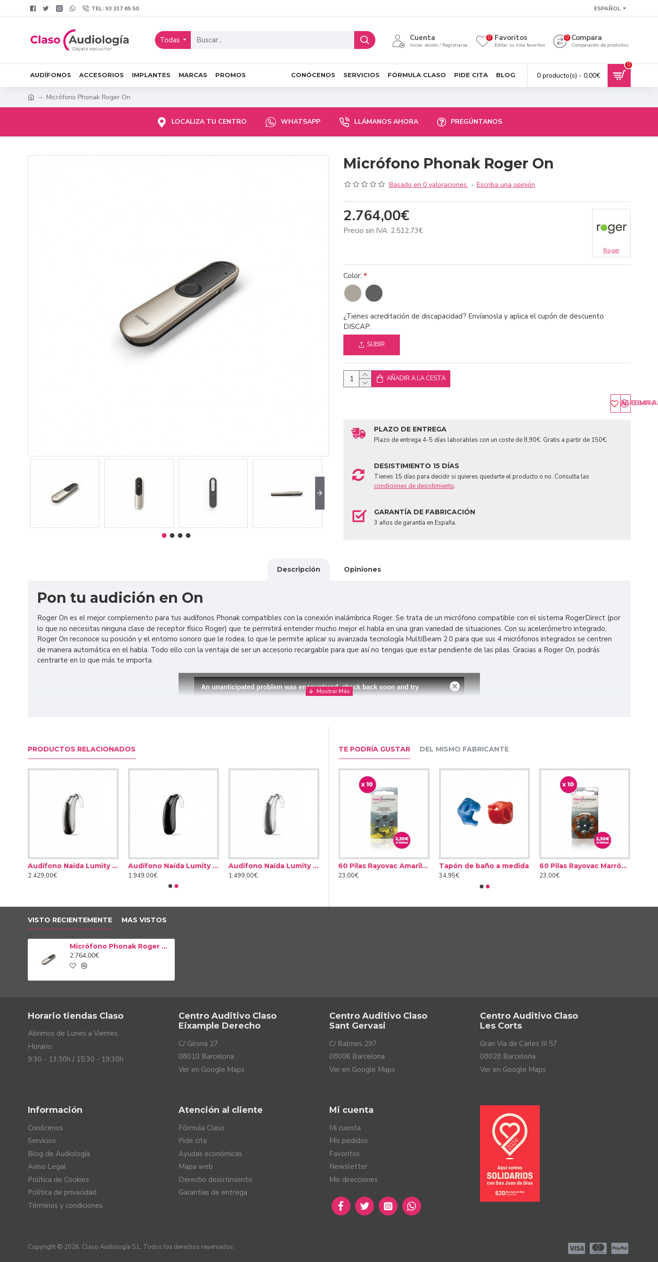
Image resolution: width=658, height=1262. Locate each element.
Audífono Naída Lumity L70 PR (173, 863)
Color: (352, 275)
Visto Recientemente (70, 918)
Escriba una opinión (506, 184)
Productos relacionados (82, 747)
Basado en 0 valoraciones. (428, 184)
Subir (371, 344)
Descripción (298, 579)
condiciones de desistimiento (414, 495)
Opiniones (362, 579)
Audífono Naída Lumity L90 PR (73, 863)
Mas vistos (144, 918)
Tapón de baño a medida (487, 863)
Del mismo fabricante (464, 747)
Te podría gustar (374, 747)
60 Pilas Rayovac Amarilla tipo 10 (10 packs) (386, 863)
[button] (320, 493)
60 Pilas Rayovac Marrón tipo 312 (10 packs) (587, 863)
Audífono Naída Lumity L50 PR (273, 863)
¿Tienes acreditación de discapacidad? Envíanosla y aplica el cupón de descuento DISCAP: (473, 322)
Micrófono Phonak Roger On (120, 944)
